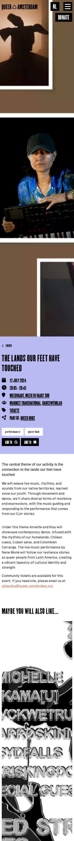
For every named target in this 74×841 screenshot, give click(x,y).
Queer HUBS (28, 418)
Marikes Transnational (25, 403)
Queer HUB (33, 431)
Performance (12, 431)
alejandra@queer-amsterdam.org (27, 586)
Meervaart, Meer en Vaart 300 (29, 395)
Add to (11, 442)
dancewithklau (52, 403)
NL (55, 6)
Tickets (14, 410)
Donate (63, 17)
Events (7, 346)
